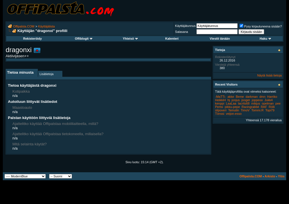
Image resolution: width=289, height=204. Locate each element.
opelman (268, 103)
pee (278, 103)
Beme (240, 96)
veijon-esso (234, 113)
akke (230, 96)
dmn (262, 96)
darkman (252, 96)
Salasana (181, 31)
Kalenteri (172, 38)
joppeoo (257, 100)
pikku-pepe (232, 107)
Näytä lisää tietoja (269, 75)
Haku (265, 38)
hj (228, 100)
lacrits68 (243, 103)
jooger (245, 100)
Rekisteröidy (32, 38)
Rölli (272, 107)
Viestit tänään (220, 38)
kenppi (219, 103)
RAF (264, 107)
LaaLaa (231, 103)
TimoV (245, 110)
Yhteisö (130, 38)
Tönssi (219, 113)
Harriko (272, 96)
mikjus (255, 103)
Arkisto (269, 176)
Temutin (233, 110)
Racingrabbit (250, 107)
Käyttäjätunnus (185, 25)
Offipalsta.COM (23, 26)
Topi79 (269, 110)
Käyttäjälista (46, 26)
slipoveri (220, 110)
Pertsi (219, 107)
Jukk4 (268, 100)
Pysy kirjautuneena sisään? (261, 26)
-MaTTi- (220, 96)
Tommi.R (257, 110)
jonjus (236, 100)
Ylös (281, 176)
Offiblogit (83, 38)
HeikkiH (220, 100)
